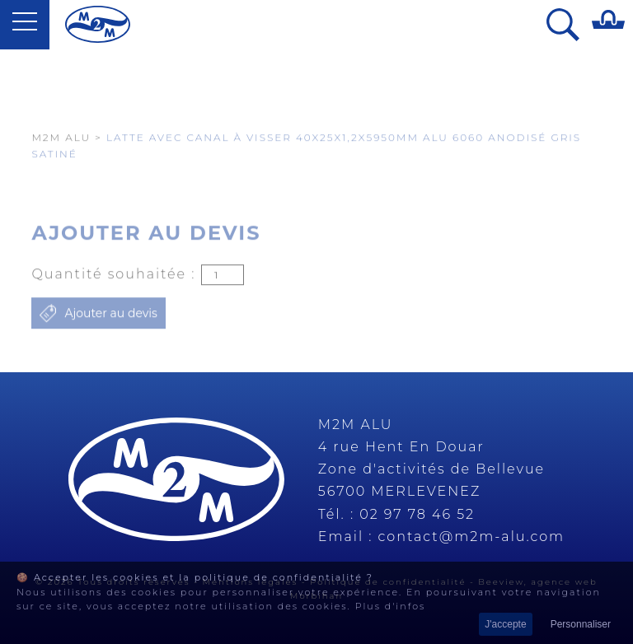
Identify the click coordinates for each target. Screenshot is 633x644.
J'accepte (505, 624)
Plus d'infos (390, 606)
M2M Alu (61, 172)
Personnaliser (581, 624)
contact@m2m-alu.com (471, 536)
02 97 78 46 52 (417, 514)
